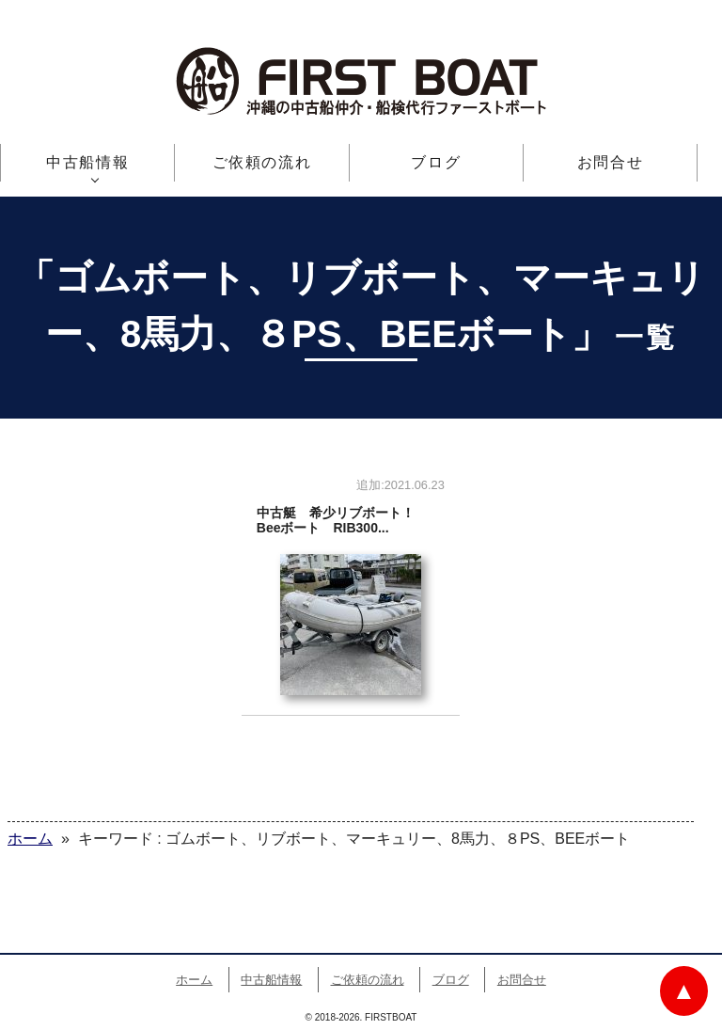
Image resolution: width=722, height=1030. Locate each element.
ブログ (436, 162)
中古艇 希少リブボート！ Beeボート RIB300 (351, 593)
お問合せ (610, 162)
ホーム (194, 980)
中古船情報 (87, 162)
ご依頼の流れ (262, 162)
